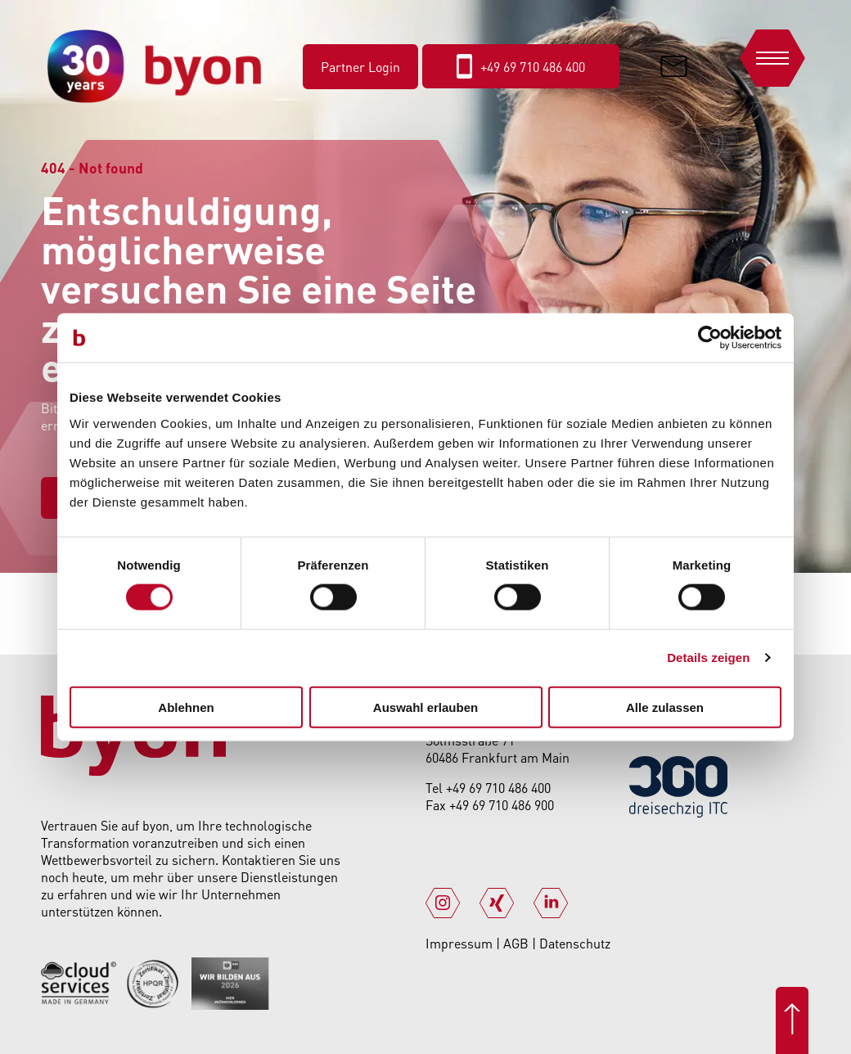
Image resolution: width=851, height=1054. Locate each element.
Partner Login (360, 66)
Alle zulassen (665, 707)
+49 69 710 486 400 (498, 787)
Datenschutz (574, 943)
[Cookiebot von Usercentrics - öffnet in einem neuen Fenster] (709, 338)
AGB (517, 943)
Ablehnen (186, 707)
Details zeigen (708, 657)
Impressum (461, 943)
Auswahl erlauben (425, 707)
